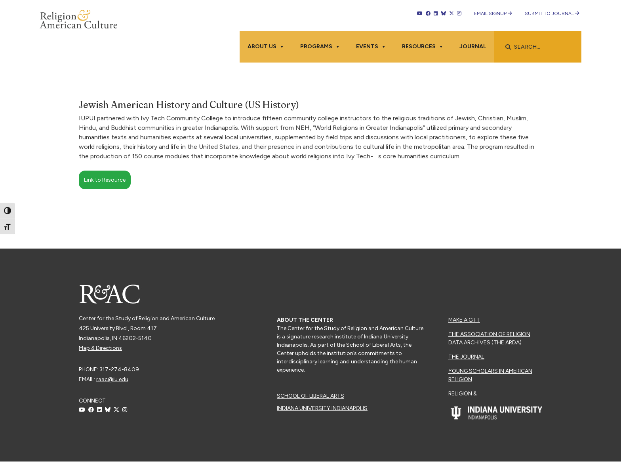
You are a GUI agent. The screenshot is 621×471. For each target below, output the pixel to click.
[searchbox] (541, 47)
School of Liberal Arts (310, 396)
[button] (508, 47)
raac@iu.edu (112, 379)
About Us (266, 47)
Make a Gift (464, 320)
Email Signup (493, 13)
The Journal (466, 356)
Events (371, 47)
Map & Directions (100, 348)
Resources (423, 47)
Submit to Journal (552, 13)
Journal (472, 46)
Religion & (462, 393)
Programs (320, 47)
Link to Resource (105, 180)
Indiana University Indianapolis (322, 408)
